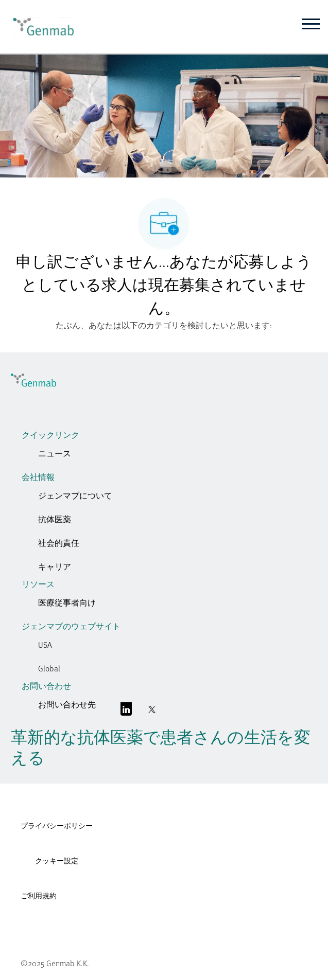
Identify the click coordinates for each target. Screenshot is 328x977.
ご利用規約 (39, 895)
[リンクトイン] (126, 711)
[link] (39, 27)
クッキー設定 (56, 860)
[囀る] (152, 711)
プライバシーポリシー (57, 825)
